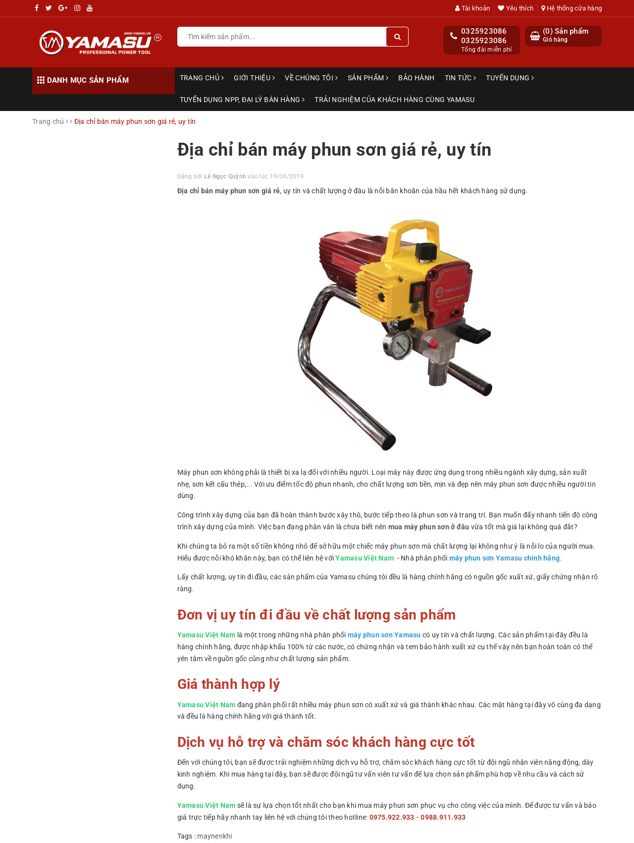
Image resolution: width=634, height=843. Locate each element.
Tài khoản (472, 8)
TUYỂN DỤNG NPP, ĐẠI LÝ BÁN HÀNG (242, 100)
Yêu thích (515, 8)
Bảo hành (416, 78)
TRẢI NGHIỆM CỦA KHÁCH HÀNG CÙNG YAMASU (395, 100)
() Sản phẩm (565, 35)
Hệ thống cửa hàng (571, 8)
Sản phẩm (368, 78)
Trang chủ (202, 78)
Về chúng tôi (311, 78)
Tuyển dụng (510, 78)
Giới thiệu (254, 78)
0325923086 (484, 31)
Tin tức (460, 78)
